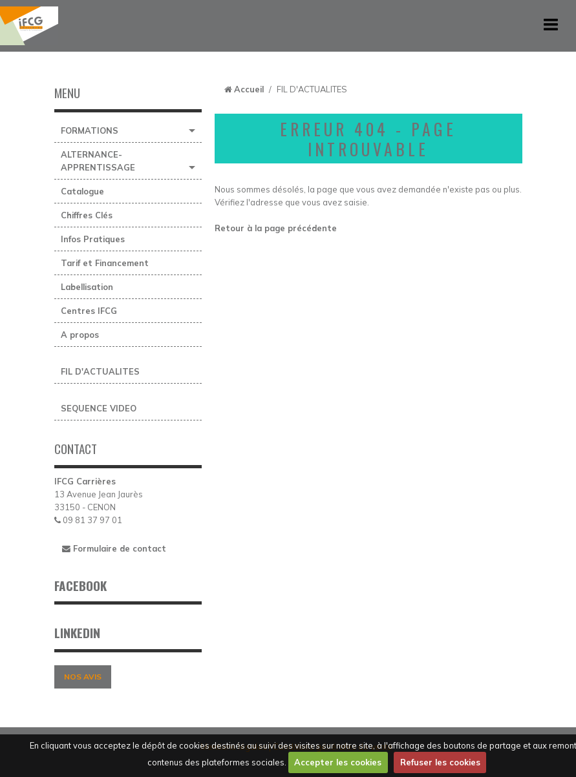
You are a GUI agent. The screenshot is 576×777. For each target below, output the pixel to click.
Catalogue (82, 191)
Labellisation (87, 287)
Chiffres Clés (86, 215)
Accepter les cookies (337, 762)
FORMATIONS (89, 130)
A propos (80, 334)
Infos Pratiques (93, 239)
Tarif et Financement (105, 263)
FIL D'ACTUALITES (100, 371)
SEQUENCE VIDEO (98, 408)
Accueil (249, 89)
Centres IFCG (89, 311)
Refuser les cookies (440, 762)
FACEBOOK (80, 585)
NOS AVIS (82, 676)
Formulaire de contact (114, 548)
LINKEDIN (77, 632)
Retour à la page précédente (276, 228)
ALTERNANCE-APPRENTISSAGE (98, 160)
